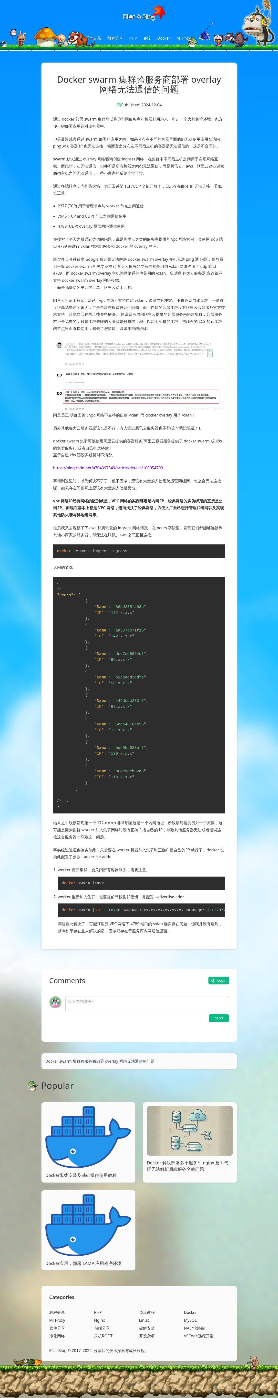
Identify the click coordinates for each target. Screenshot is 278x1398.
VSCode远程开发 (199, 1336)
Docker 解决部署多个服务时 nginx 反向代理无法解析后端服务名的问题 (188, 1166)
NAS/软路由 (194, 1328)
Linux (144, 1320)
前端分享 (102, 1328)
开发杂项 (147, 1336)
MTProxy (184, 38)
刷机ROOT (103, 1336)
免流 (147, 38)
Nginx (99, 1320)
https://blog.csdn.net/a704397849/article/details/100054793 (108, 468)
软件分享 (57, 1328)
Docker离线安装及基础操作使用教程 (81, 1175)
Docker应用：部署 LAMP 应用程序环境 (83, 1263)
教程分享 (115, 38)
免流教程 (147, 1312)
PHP (133, 38)
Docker (163, 38)
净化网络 (57, 1336)
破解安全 (147, 1328)
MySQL (190, 1320)
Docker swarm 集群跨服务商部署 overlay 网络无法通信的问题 (99, 1061)
